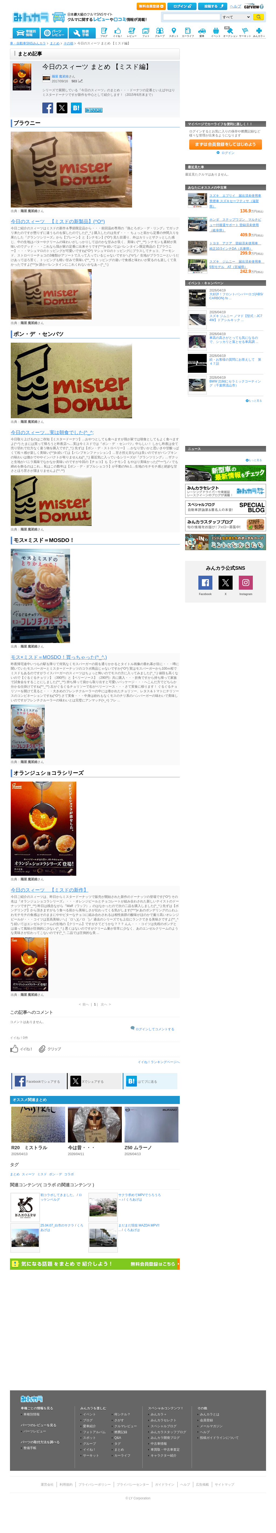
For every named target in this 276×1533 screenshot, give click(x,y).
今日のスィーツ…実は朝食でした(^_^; (52, 432)
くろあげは (134, 1199)
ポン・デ (55, 1174)
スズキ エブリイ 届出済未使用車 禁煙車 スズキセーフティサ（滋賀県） (235, 201)
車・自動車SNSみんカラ (28, 43)
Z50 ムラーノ (138, 1147)
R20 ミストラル (29, 1147)
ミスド (42, 1174)
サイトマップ (224, 1484)
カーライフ (122, 1455)
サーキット (91, 1455)
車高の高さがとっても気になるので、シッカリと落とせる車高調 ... (233, 339)
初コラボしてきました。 (58, 1195)
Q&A (117, 1438)
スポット (89, 1438)
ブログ (88, 1420)
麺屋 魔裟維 (60, 76)
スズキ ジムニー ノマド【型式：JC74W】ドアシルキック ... (235, 318)
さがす (119, 1420)
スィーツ (28, 1174)
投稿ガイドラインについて (219, 1438)
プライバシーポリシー (94, 1484)
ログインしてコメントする (155, 1029)
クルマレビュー (125, 1426)
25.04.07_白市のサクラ (57, 1225)
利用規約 (66, 1484)
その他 (68, 43)
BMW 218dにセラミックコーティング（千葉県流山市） (235, 383)
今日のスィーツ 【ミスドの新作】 (49, 890)
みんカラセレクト (164, 1420)
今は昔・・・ (81, 1147)
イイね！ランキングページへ (159, 1062)
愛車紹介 (89, 1426)
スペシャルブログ (164, 1426)
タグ (117, 1444)
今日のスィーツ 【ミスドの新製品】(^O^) (58, 221)
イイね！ (89, 1449)
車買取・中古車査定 (165, 1449)
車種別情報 (31, 1414)
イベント (89, 1414)
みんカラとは (209, 1414)
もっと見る (255, 400)
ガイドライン (164, 1484)
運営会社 (47, 1484)
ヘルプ (235, 6)
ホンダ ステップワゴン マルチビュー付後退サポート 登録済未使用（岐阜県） (235, 225)
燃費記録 (120, 1432)
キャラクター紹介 (164, 1455)
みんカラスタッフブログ (168, 1432)
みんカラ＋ (159, 1414)
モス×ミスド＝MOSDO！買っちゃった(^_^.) (59, 657)
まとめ (55, 43)
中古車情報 (159, 1444)
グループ (89, 1444)
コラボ (69, 1174)
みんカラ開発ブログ (165, 1438)
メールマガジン (211, 1426)
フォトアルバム (94, 1432)
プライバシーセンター (133, 1484)
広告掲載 (202, 1484)
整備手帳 (29, 1448)
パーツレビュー (34, 1431)
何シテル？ (122, 1414)
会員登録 (206, 1420)
